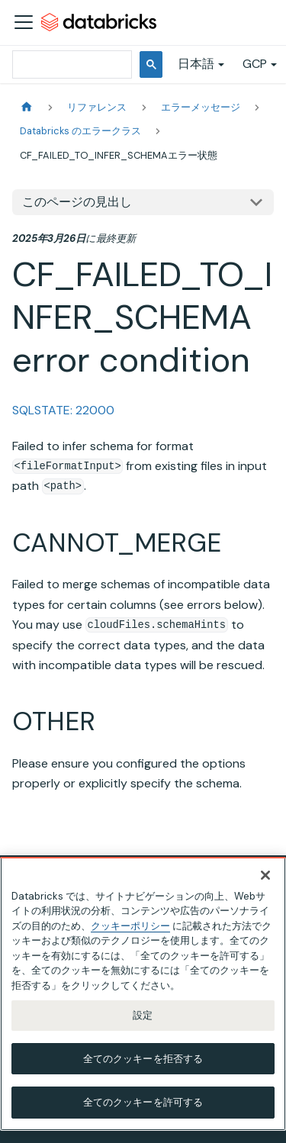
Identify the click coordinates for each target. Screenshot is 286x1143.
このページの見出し (77, 202)
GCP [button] (255, 64)
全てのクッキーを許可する (143, 1102)
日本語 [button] (196, 64)
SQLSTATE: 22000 (63, 410)
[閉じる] (265, 875)
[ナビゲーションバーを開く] (23, 22)
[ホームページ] (26, 107)
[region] (143, 994)
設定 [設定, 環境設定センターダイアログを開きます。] (143, 1015)
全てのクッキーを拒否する (143, 1058)
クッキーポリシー (130, 925)
